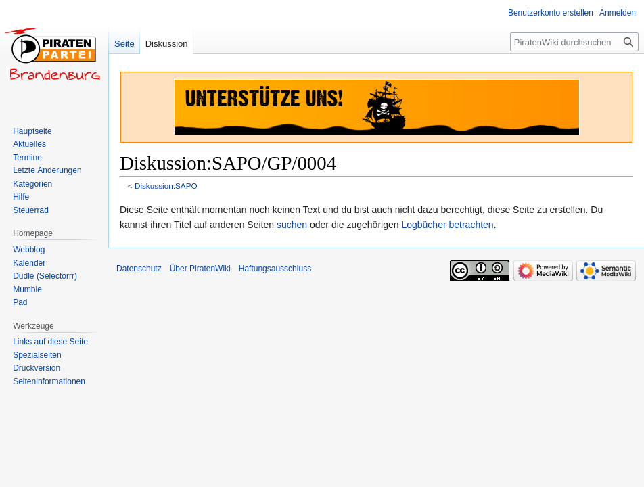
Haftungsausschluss (275, 268)
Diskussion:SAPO (166, 185)
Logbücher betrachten (447, 224)
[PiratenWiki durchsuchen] (574, 41)
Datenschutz (139, 268)
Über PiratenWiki (200, 268)
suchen (292, 224)
